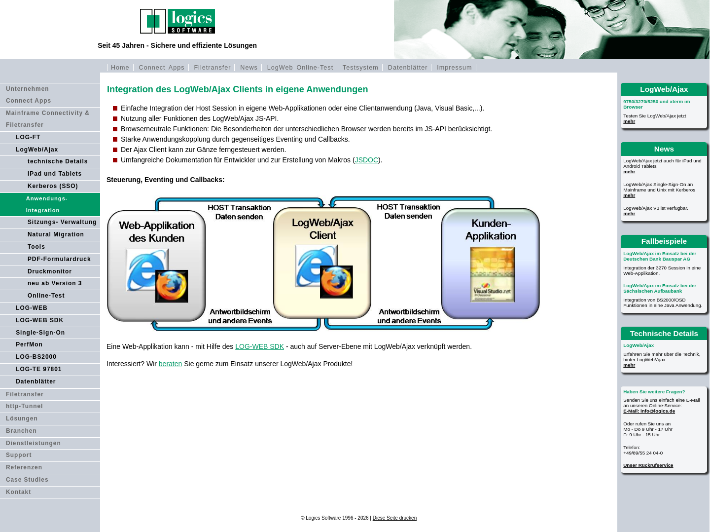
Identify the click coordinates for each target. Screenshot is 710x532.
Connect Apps (162, 67)
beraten (170, 364)
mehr (629, 121)
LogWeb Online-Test (300, 67)
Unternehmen (27, 88)
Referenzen (24, 467)
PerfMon (29, 344)
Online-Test (46, 295)
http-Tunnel (24, 406)
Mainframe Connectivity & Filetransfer (48, 119)
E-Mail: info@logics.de (649, 411)
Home (120, 67)
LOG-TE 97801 (39, 369)
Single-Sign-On (40, 332)
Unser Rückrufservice (648, 465)
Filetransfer (212, 67)
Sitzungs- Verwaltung (62, 222)
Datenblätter (408, 67)
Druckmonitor (50, 271)
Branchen (21, 430)
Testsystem (360, 67)
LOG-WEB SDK (40, 320)
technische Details (58, 161)
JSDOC (366, 160)
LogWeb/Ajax (37, 149)
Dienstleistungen (33, 443)
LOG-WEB (31, 307)
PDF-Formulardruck (59, 259)
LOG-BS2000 (36, 356)
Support (19, 455)
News (249, 67)
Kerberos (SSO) (53, 186)
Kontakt (18, 492)
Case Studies (27, 479)
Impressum (454, 67)
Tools (36, 246)
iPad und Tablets (55, 173)
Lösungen (22, 418)
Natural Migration (56, 234)
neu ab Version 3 (55, 283)
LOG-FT (28, 137)
